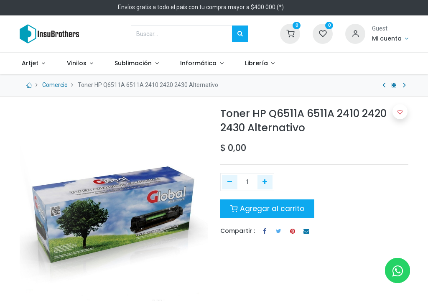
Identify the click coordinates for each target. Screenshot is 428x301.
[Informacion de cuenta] (390, 39)
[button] (400, 111)
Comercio (55, 85)
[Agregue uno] (265, 182)
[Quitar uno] (229, 182)
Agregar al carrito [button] (267, 209)
